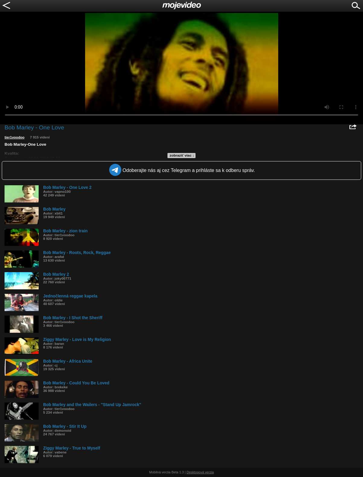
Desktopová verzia (200, 472)
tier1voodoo (14, 137)
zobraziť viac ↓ (182, 155)
